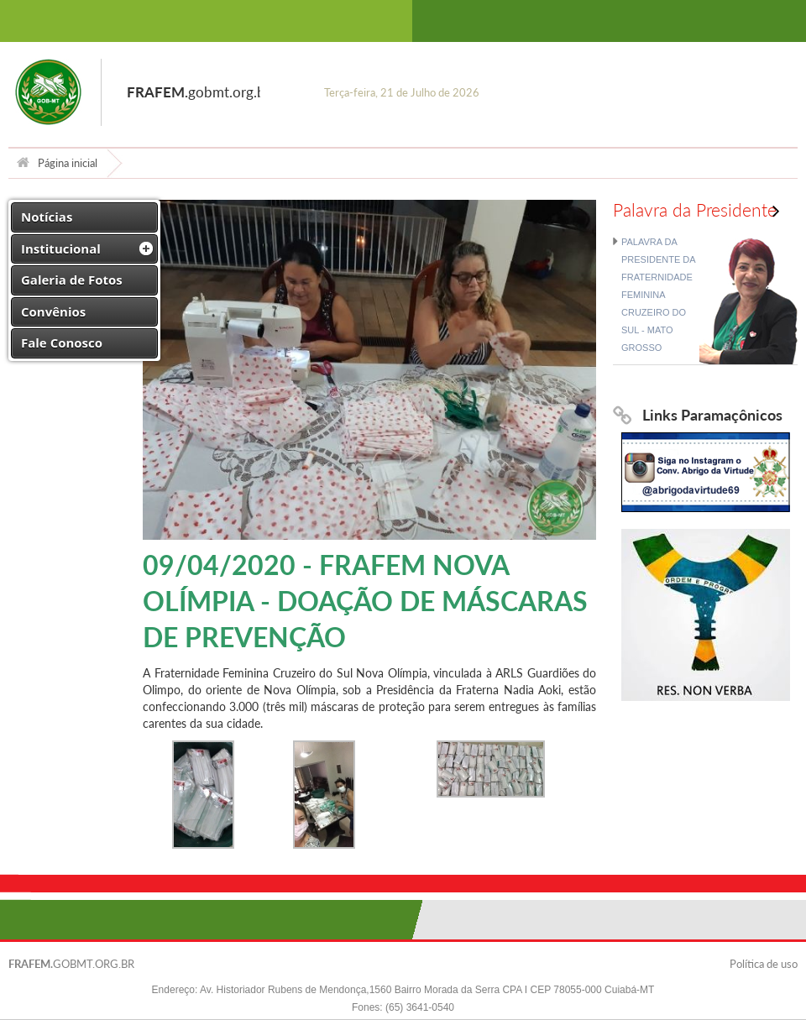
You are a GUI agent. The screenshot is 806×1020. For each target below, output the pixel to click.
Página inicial (57, 163)
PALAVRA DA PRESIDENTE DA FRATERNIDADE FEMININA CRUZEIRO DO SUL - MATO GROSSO (658, 295)
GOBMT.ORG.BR (71, 963)
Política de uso (764, 963)
